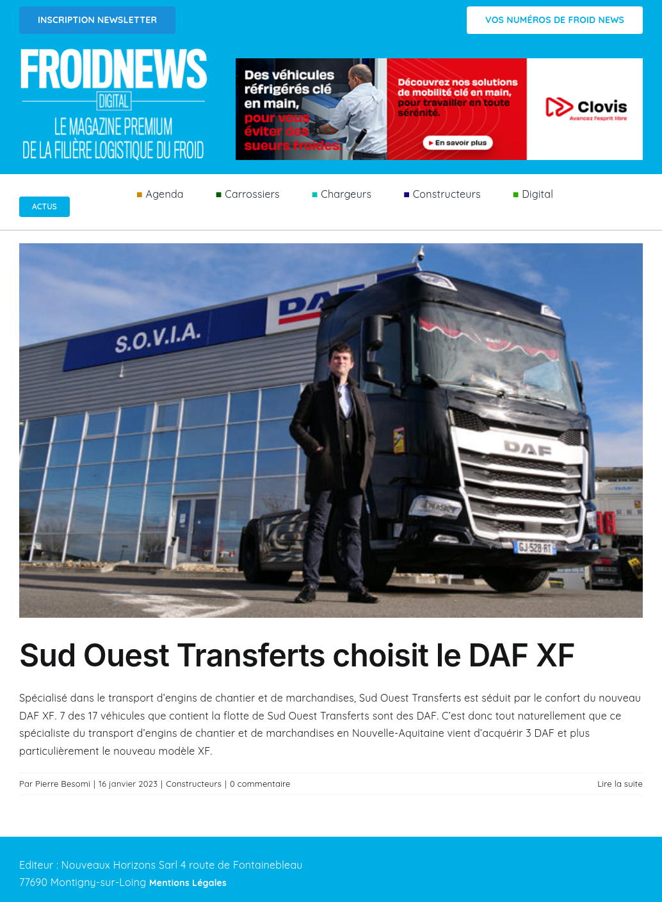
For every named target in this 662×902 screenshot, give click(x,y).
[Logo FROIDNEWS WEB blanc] (115, 51)
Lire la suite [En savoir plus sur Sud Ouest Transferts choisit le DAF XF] (620, 783)
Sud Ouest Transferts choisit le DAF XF (297, 655)
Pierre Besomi (62, 783)
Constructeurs (194, 783)
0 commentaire (260, 783)
